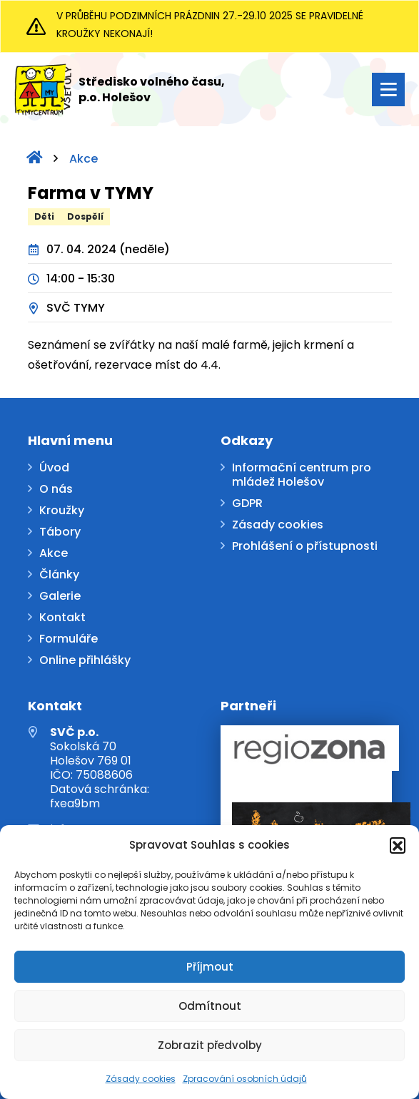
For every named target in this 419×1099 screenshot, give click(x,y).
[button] (397, 845)
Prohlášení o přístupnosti (305, 546)
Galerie (60, 596)
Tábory (60, 532)
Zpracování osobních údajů (245, 1079)
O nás (56, 489)
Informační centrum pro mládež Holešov (301, 475)
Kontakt (62, 617)
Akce (83, 158)
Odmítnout (209, 1005)
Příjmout (209, 966)
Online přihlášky (85, 660)
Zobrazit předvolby (210, 1045)
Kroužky (61, 511)
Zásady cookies (141, 1079)
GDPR (247, 503)
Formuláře (68, 639)
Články (59, 575)
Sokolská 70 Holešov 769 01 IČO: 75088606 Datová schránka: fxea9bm (99, 768)
